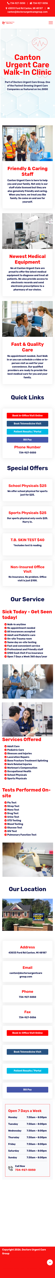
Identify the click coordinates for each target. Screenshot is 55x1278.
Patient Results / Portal (27, 431)
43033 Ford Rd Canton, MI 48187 (25, 8)
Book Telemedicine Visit (27, 423)
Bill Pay (27, 439)
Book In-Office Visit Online (27, 415)
